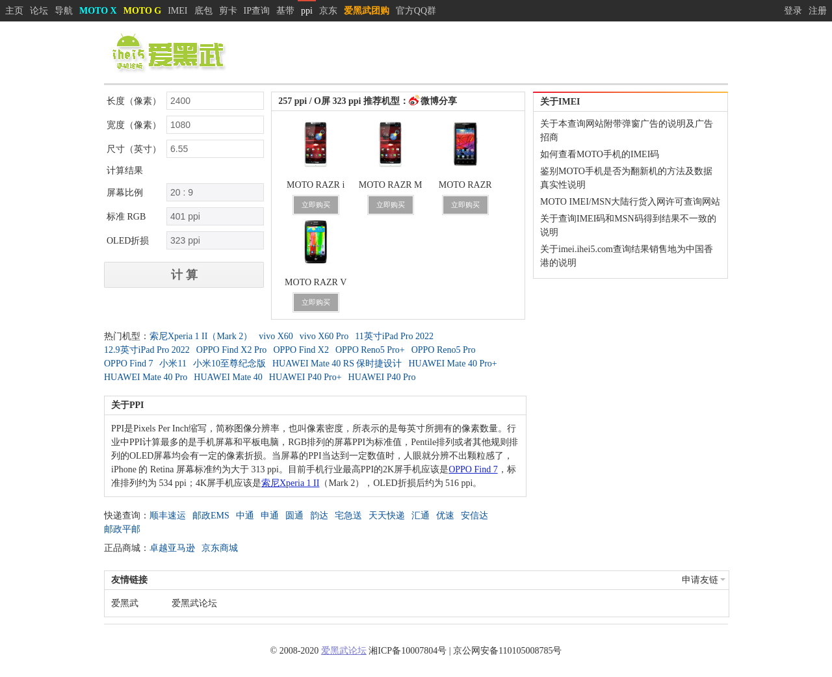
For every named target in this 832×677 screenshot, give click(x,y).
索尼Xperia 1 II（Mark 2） (201, 336)
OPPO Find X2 (301, 350)
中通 (245, 515)
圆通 (294, 515)
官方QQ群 (416, 11)
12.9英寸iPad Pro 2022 (147, 350)
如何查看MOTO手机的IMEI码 (599, 154)
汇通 (420, 515)
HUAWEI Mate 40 (228, 377)
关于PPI (127, 405)
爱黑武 (124, 603)
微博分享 (439, 101)
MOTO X (98, 11)
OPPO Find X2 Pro (231, 350)
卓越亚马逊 (172, 548)
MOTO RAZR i (315, 185)
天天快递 (387, 515)
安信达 (474, 515)
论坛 (39, 11)
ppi (307, 11)
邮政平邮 (122, 529)
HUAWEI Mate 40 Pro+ (452, 363)
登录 (793, 11)
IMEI (177, 11)
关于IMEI (560, 102)
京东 (328, 11)
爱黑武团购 (366, 11)
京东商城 (220, 548)
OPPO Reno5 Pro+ (370, 350)
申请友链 (703, 580)
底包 (203, 11)
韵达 (319, 515)
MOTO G (142, 11)
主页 (14, 11)
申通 (270, 515)
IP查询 (257, 11)
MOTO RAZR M (390, 185)
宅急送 (348, 515)
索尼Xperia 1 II (290, 483)
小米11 (172, 363)
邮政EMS (210, 515)
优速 (445, 515)
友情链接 (129, 580)
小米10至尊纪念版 (229, 363)
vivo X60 (276, 336)
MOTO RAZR (465, 185)
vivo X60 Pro (324, 336)
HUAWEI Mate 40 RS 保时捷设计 (337, 363)
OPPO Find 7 (128, 363)
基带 (285, 11)
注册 (818, 11)
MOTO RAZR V (315, 282)
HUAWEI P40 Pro (382, 377)
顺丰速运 (168, 515)
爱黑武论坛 (194, 603)
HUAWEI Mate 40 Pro (145, 377)
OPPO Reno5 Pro (443, 350)
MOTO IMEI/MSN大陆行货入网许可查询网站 (630, 202)
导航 (64, 11)
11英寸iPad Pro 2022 (394, 336)
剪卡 (228, 11)
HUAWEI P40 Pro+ (305, 377)
